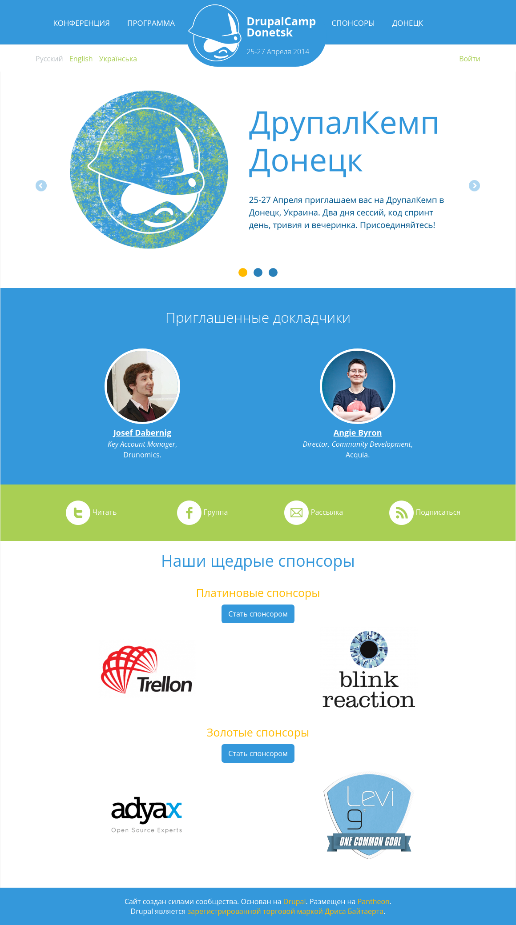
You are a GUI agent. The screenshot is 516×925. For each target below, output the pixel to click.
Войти (469, 59)
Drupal (294, 901)
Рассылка (327, 512)
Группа (216, 512)
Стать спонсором (257, 614)
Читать (105, 512)
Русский (49, 59)
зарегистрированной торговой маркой (255, 911)
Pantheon (374, 901)
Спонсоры (353, 23)
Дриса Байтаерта (354, 911)
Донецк (407, 23)
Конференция (81, 23)
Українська (118, 59)
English (81, 59)
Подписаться (438, 512)
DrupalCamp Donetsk (281, 26)
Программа (151, 23)
